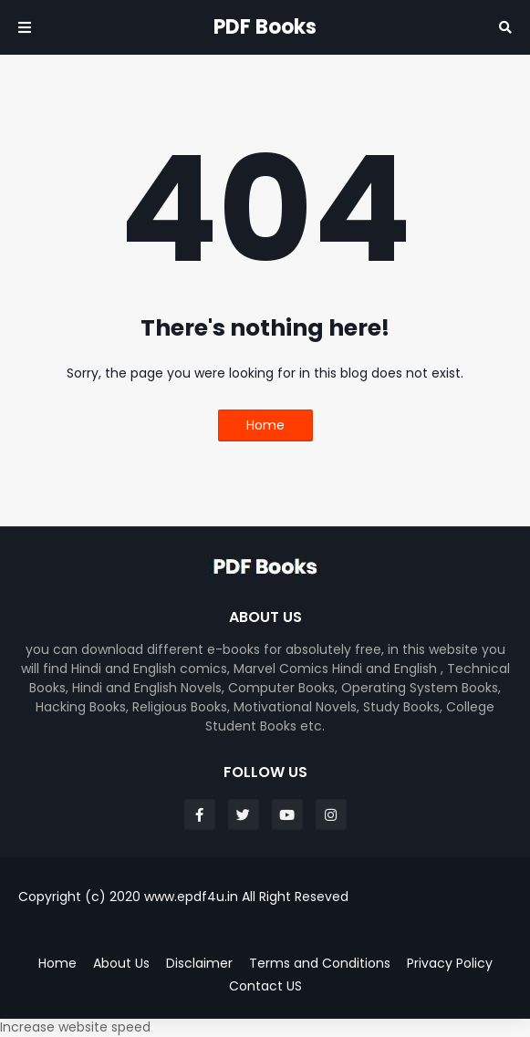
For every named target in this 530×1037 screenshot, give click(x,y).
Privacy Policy (450, 963)
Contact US (265, 986)
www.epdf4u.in (191, 896)
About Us (121, 963)
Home (265, 425)
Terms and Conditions (319, 963)
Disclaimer (199, 963)
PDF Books (265, 27)
